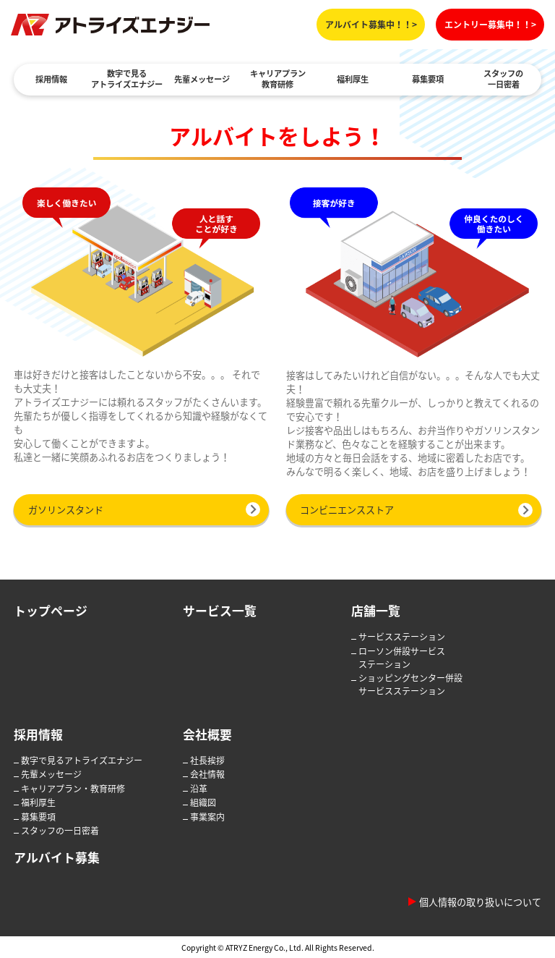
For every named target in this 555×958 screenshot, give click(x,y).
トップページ (50, 610)
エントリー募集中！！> (490, 24)
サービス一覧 (220, 610)
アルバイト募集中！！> (371, 24)
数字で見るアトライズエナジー (127, 78)
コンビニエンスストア (347, 510)
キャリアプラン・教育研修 (73, 788)
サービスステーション (401, 636)
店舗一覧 (375, 610)
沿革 (198, 788)
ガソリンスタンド (65, 510)
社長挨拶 (207, 760)
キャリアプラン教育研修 (278, 78)
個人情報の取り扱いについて (480, 902)
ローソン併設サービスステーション (401, 658)
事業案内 (207, 816)
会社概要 (207, 734)
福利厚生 (353, 79)
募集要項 (428, 79)
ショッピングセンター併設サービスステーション (410, 684)
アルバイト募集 (57, 857)
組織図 (203, 802)
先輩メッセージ (202, 79)
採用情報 (51, 79)
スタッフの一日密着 (503, 78)
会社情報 (207, 774)
